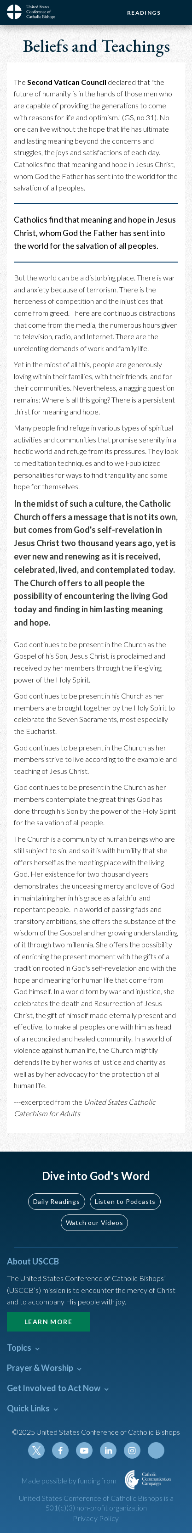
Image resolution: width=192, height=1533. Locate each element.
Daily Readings (56, 1201)
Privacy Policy (96, 1518)
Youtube (84, 1450)
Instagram (132, 1450)
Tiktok (156, 1450)
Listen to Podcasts (125, 1201)
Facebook (60, 1450)
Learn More (48, 1322)
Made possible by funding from (69, 1480)
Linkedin (108, 1450)
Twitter (36, 1450)
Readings (144, 12)
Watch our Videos (94, 1222)
